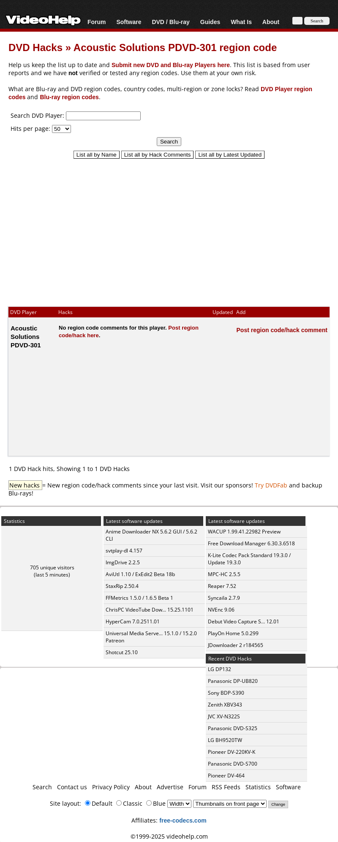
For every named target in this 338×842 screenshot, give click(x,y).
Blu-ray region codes (69, 97)
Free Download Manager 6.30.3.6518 (251, 543)
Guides (210, 22)
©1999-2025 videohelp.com (169, 836)
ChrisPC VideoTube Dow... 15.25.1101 (150, 609)
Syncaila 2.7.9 (224, 597)
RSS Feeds (226, 787)
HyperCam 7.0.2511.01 (133, 621)
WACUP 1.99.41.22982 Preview (244, 531)
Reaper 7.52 (222, 586)
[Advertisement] (169, 229)
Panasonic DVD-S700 (232, 763)
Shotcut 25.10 (122, 652)
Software (128, 22)
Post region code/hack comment (282, 330)
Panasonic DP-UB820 (233, 681)
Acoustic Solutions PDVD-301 (26, 336)
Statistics (258, 787)
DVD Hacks (35, 47)
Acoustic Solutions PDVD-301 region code (175, 47)
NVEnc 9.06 (221, 609)
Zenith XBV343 (225, 704)
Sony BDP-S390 (226, 692)
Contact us (72, 787)
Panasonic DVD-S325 (232, 728)
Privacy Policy (111, 787)
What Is (241, 22)
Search (42, 787)
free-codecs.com (182, 820)
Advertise (170, 787)
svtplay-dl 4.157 (124, 550)
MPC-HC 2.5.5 (224, 574)
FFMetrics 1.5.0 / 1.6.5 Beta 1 (139, 597)
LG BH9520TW (225, 740)
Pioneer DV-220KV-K (231, 751)
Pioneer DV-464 (226, 775)
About (270, 22)
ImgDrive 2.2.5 (123, 562)
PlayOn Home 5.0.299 (233, 633)
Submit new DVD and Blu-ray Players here (171, 65)
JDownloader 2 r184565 (235, 645)
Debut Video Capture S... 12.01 (243, 621)
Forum (96, 22)
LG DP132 (219, 669)
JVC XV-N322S (224, 716)
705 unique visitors (52, 567)
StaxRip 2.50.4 (122, 586)
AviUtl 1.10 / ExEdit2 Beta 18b (140, 574)
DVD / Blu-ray (170, 22)
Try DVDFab (271, 485)
